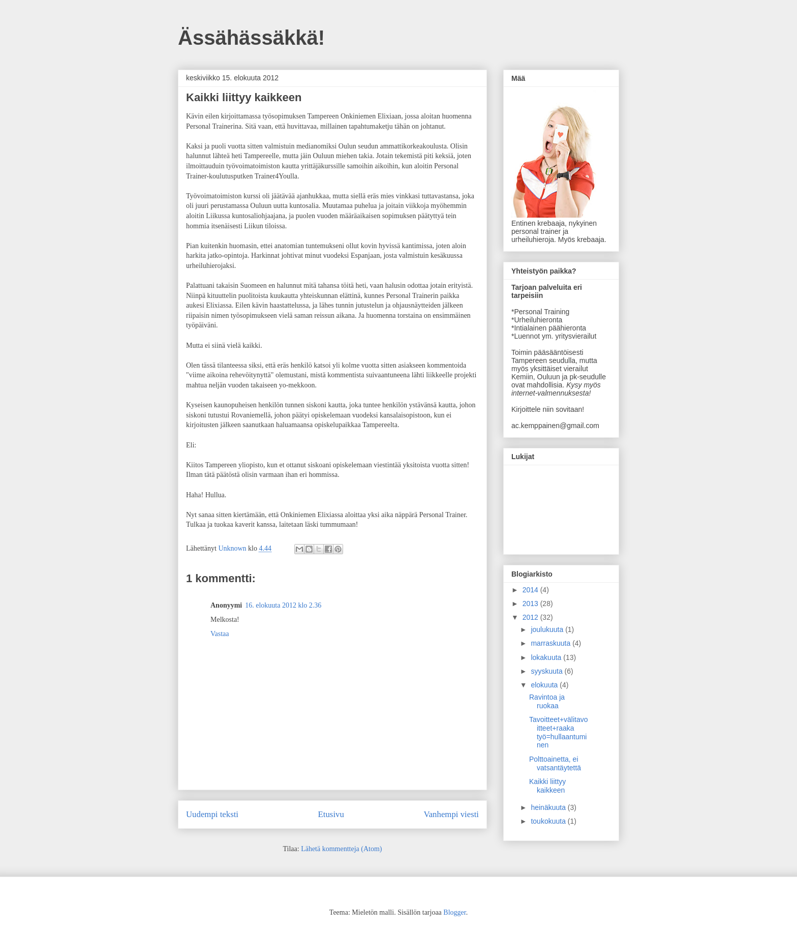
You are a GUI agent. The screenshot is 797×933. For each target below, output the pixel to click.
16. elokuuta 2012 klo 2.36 (283, 605)
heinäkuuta (549, 807)
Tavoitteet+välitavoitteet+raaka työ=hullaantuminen (558, 732)
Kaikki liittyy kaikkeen (547, 785)
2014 (531, 590)
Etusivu (331, 814)
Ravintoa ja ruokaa (547, 701)
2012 (531, 617)
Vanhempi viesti (451, 814)
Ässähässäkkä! (251, 37)
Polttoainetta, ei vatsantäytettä (555, 763)
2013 (531, 603)
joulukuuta (548, 629)
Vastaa (219, 634)
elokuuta (545, 685)
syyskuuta (547, 671)
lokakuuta (547, 657)
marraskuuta (551, 643)
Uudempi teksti (212, 814)
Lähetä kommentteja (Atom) (341, 849)
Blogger (454, 912)
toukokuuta (549, 821)
